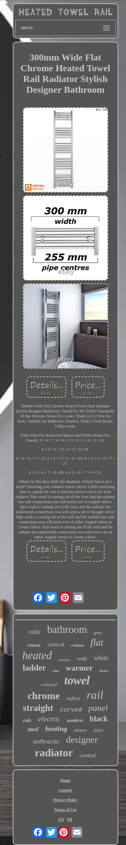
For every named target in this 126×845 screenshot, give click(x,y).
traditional (49, 684)
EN (61, 819)
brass (104, 671)
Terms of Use (65, 809)
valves (73, 698)
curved (71, 710)
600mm (80, 730)
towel (77, 680)
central (88, 755)
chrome (44, 695)
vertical (56, 644)
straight (38, 708)
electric (49, 719)
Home (65, 780)
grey (98, 632)
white (101, 657)
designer (82, 739)
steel (33, 729)
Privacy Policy (65, 800)
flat (96, 642)
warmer (79, 667)
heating (56, 729)
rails (34, 631)
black (99, 719)
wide (82, 658)
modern (75, 720)
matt (56, 671)
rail (95, 695)
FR (69, 819)
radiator (54, 753)
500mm (34, 645)
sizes (98, 730)
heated (37, 655)
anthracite (46, 741)
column (77, 645)
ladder (34, 667)
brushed (64, 660)
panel (98, 708)
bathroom (67, 629)
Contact (65, 790)
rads (27, 720)
